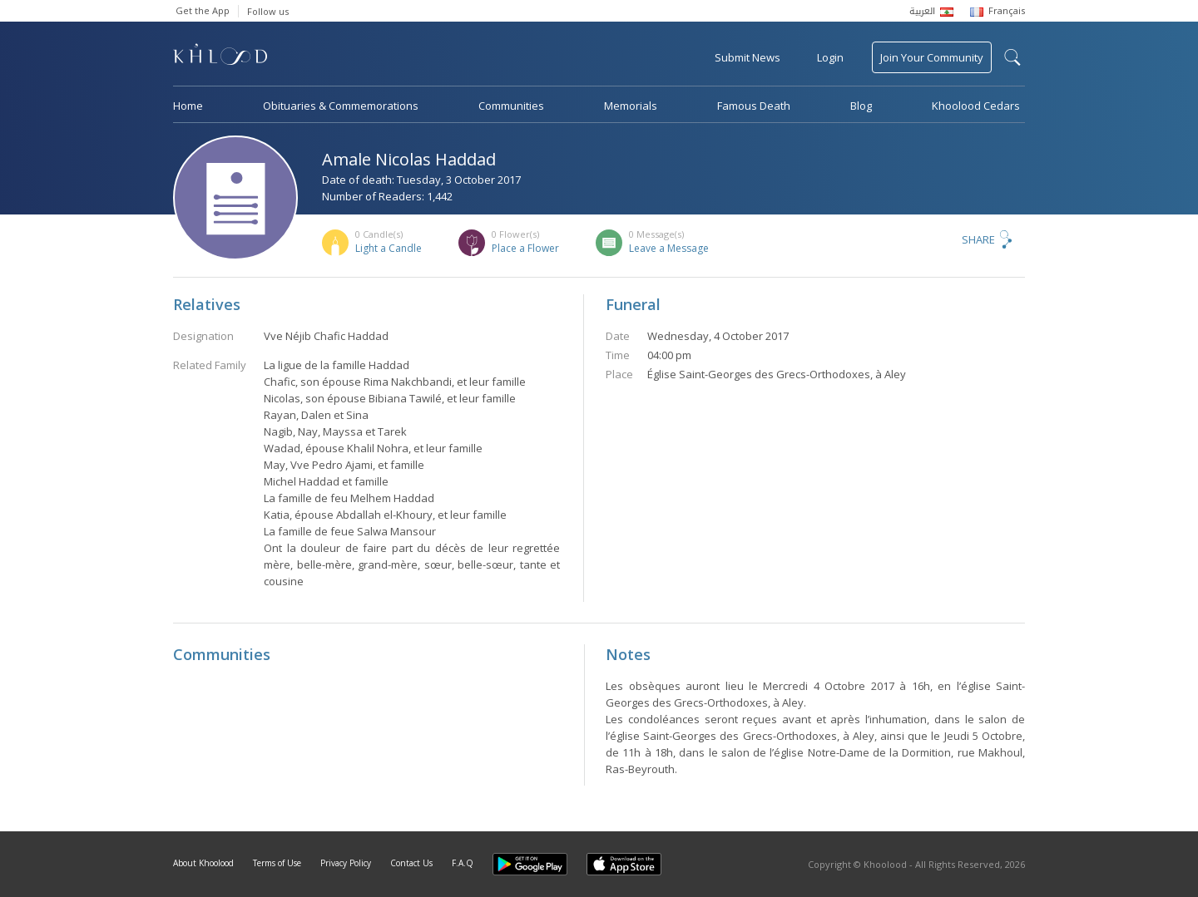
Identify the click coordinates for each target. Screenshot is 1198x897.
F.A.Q (462, 863)
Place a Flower (525, 248)
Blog (861, 105)
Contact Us (411, 863)
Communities (511, 105)
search (1012, 57)
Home (188, 105)
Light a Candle (388, 248)
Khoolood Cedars (976, 105)
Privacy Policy (345, 863)
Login (830, 57)
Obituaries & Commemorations (340, 105)
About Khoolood (203, 863)
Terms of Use (277, 863)
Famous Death (753, 105)
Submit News (747, 57)
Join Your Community (931, 57)
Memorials (630, 105)
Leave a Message (669, 248)
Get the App (203, 10)
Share (978, 239)
